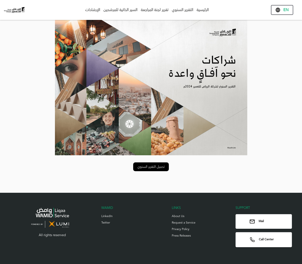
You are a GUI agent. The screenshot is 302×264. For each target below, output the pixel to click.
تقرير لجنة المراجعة (154, 10)
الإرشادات (92, 10)
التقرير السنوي (182, 10)
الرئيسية (203, 10)
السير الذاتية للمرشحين (120, 10)
